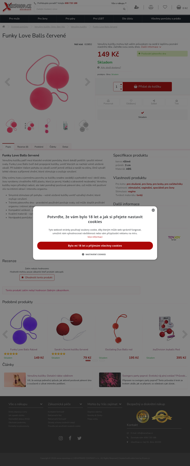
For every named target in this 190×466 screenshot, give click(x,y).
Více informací (94, 236)
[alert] (95, 233)
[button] (95, 254)
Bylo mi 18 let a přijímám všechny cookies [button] (95, 245)
